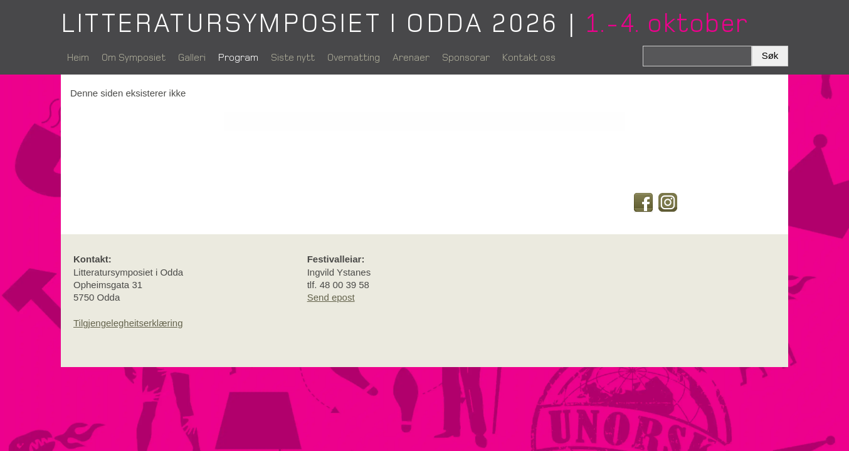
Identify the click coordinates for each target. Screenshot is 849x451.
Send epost (331, 297)
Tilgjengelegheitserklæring (128, 323)
